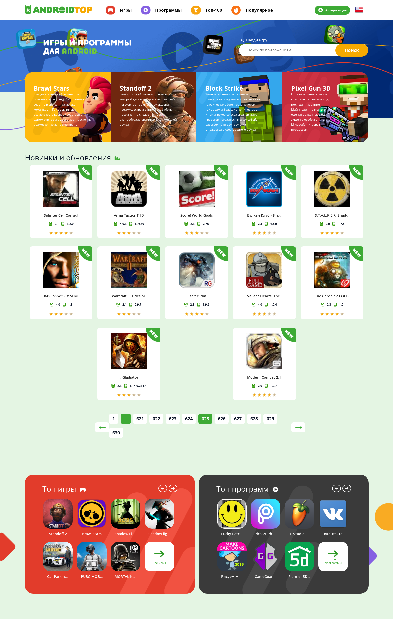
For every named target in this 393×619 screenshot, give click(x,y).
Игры (126, 10)
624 (189, 343)
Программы (168, 10)
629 (270, 343)
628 (254, 343)
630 (116, 357)
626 (221, 343)
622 (156, 343)
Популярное (259, 10)
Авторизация (335, 10)
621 (140, 343)
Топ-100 (213, 10)
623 (172, 343)
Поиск (352, 50)
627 (238, 343)
